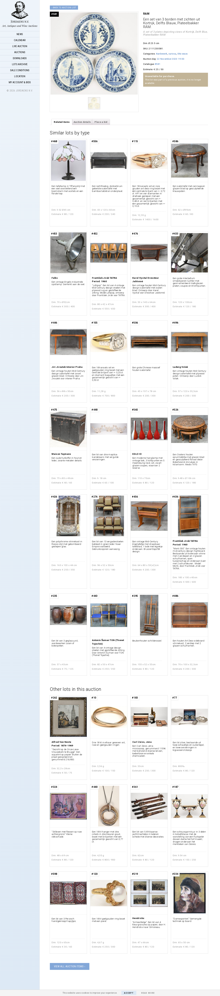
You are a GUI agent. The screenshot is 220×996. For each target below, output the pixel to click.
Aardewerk (161, 53)
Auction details (82, 122)
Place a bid (101, 122)
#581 (157, 64)
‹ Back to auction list (64, 7)
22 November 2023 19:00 (170, 58)
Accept (129, 993)
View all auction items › (69, 966)
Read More (148, 993)
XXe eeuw (182, 53)
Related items (62, 122)
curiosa (172, 53)
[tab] (61, 122)
